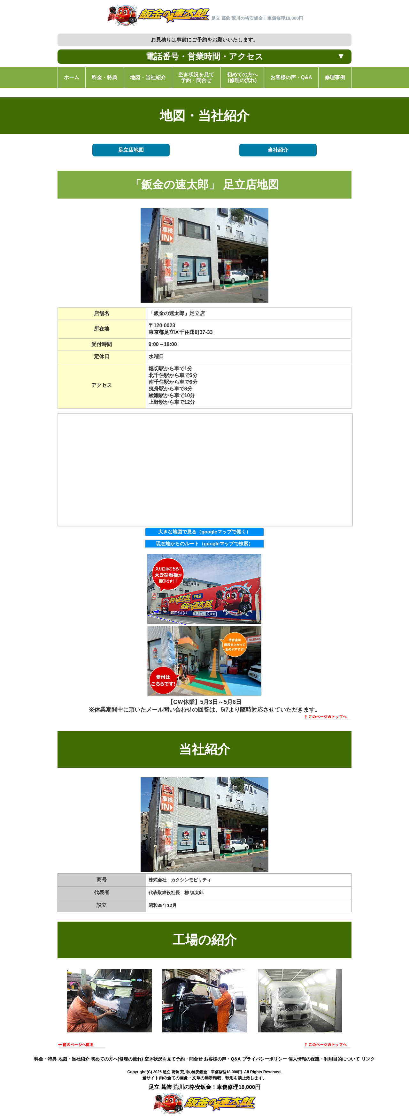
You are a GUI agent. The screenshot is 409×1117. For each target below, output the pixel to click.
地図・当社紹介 (73, 1058)
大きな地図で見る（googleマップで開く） (204, 531)
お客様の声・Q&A (222, 1058)
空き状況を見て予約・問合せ (173, 1058)
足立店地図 (131, 150)
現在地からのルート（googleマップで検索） (204, 543)
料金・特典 (45, 1058)
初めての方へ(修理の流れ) (117, 1058)
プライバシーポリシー (264, 1058)
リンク (368, 1058)
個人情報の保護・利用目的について (324, 1058)
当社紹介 (278, 150)
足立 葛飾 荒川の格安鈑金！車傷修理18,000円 (202, 1072)
